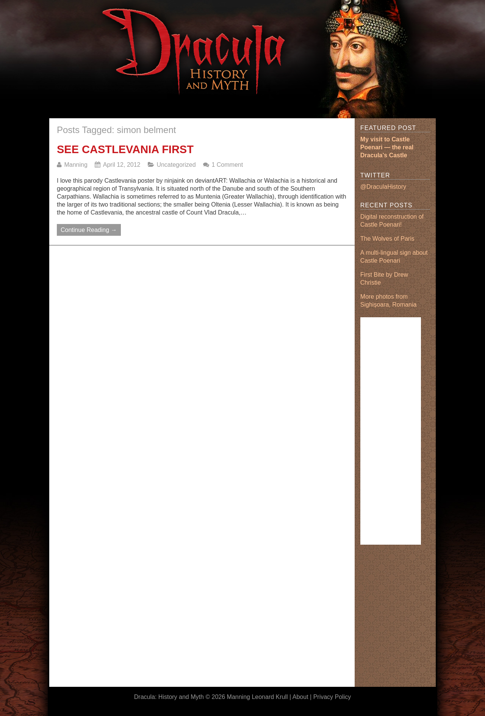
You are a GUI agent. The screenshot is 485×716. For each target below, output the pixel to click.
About (300, 697)
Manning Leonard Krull (257, 697)
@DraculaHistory (383, 186)
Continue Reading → (89, 230)
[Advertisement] (191, 111)
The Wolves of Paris (387, 238)
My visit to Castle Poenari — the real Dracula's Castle (387, 147)
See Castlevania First (125, 149)
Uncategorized (176, 164)
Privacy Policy (332, 697)
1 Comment (227, 164)
